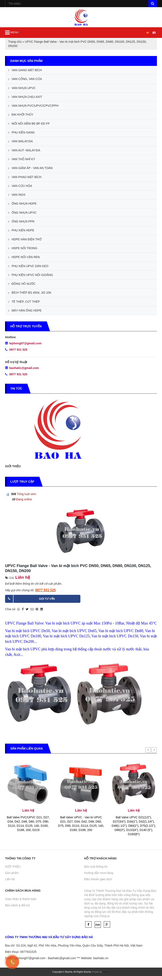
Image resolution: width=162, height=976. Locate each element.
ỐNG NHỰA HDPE (22, 204)
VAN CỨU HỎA (20, 186)
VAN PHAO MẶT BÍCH (24, 177)
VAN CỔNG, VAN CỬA (25, 79)
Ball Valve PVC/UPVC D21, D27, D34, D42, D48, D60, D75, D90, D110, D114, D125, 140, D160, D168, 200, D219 (28, 824)
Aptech (106, 972)
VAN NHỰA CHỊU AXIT (25, 97)
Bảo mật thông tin (95, 866)
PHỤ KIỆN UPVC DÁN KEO (28, 266)
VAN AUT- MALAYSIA (24, 150)
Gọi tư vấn (47, 598)
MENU (12, 32)
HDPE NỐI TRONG (22, 248)
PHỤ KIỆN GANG (21, 132)
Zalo (97, 924)
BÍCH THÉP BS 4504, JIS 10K (29, 293)
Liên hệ (10, 879)
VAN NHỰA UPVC (22, 88)
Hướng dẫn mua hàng (98, 873)
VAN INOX (17, 195)
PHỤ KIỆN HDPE (21, 231)
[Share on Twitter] (27, 609)
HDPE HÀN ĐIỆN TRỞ (25, 239)
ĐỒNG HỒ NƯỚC (21, 284)
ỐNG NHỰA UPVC (22, 213)
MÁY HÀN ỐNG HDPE (25, 311)
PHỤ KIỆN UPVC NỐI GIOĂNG (30, 275)
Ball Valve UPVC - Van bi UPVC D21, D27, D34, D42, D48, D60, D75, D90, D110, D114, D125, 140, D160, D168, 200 (81, 824)
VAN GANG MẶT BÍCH (25, 70)
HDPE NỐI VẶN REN (24, 257)
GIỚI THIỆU (13, 466)
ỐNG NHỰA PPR (21, 222)
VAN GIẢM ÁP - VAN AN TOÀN (30, 168)
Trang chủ (15, 41)
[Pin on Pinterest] (37, 609)
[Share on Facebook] (22, 609)
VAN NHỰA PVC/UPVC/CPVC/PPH (33, 106)
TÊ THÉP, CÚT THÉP (24, 302)
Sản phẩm (12, 873)
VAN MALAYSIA (20, 142)
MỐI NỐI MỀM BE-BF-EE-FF (29, 124)
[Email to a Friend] (32, 609)
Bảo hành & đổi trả (17, 905)
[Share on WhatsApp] (18, 609)
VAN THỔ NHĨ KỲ (21, 159)
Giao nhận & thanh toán (20, 899)
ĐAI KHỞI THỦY (20, 115)
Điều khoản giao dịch (98, 879)
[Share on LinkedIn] (41, 609)
